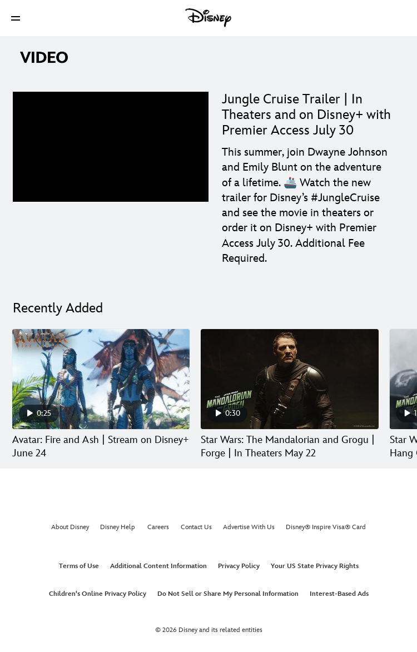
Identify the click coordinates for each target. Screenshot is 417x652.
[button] (15, 18)
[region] (111, 147)
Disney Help (117, 527)
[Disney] (208, 17)
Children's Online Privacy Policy (97, 594)
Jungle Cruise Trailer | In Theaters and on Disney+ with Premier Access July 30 (306, 114)
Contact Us (196, 527)
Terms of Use (79, 566)
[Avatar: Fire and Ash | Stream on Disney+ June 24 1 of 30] (101, 379)
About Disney (70, 527)
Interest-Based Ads (339, 594)
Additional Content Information (158, 566)
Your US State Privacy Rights (315, 566)
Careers (158, 527)
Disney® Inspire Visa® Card (326, 527)
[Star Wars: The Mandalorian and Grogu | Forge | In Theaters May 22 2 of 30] (289, 379)
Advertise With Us (249, 527)
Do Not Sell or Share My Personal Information (228, 594)
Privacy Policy (239, 566)
